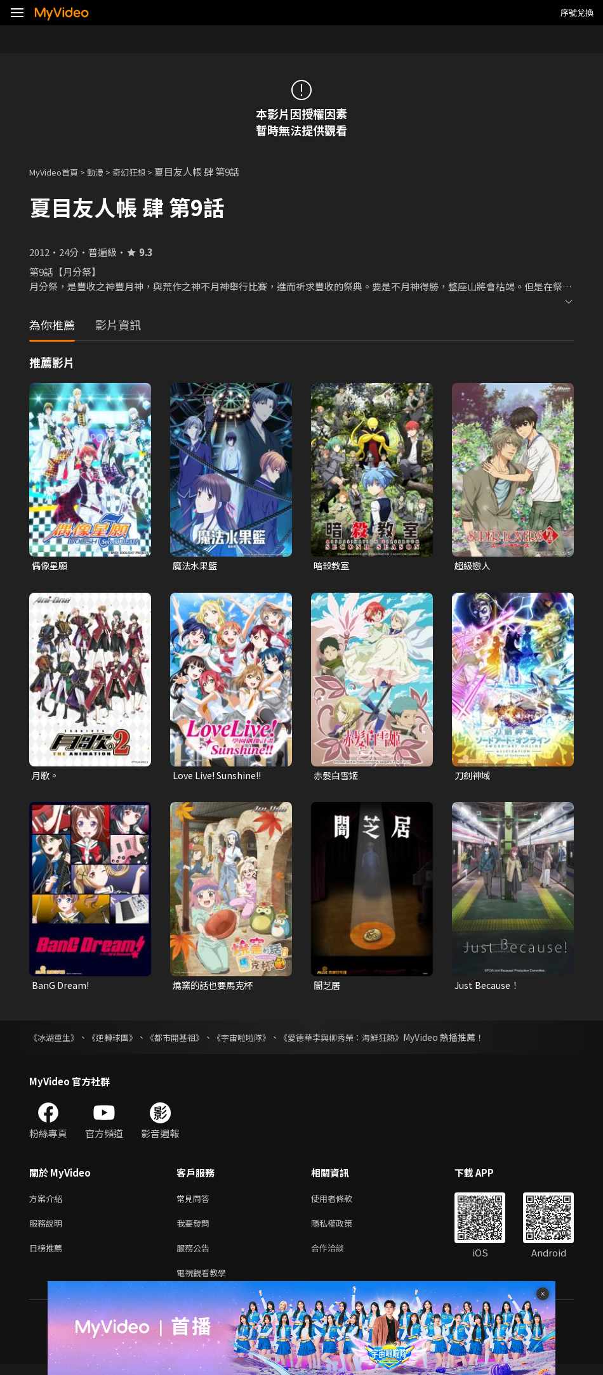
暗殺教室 (333, 565)
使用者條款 (342, 1202)
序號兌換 (576, 12)
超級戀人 (473, 565)
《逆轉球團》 (118, 1040)
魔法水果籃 (196, 565)
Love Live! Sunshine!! (220, 777)
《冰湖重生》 (56, 1040)
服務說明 (48, 1229)
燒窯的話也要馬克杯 (215, 987)
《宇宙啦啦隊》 (256, 1040)
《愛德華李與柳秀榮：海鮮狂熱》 (362, 1040)
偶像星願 (51, 565)
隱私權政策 (342, 1229)
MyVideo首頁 (58, 171)
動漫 (105, 171)
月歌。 (46, 777)
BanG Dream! (61, 987)
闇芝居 (328, 987)
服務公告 (195, 1255)
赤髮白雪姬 (337, 777)
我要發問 (195, 1229)
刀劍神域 (473, 777)
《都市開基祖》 (185, 1040)
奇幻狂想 (143, 171)
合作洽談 (338, 1255)
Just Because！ (489, 987)
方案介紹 (48, 1202)
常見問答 (195, 1202)
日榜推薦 (48, 1255)
